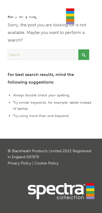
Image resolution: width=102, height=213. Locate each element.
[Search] (48, 54)
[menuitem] (86, 13)
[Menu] (86, 13)
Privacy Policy (19, 163)
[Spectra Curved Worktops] (42, 16)
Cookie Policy (46, 163)
